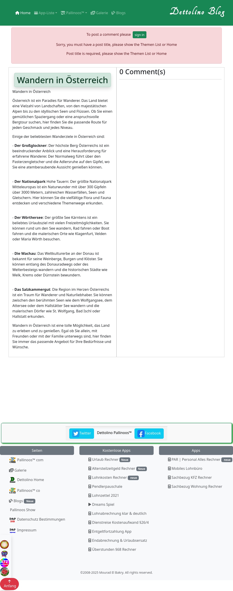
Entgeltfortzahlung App (109, 531)
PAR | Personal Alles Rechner (200, 459)
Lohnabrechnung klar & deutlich (117, 513)
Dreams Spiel (101, 504)
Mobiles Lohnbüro (185, 468)
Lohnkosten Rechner (113, 477)
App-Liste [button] (44, 12)
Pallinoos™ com (26, 460)
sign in (139, 35)
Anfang (9, 584)
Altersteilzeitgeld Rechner (117, 468)
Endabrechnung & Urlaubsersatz (117, 540)
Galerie (99, 12)
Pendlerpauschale (105, 486)
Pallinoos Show (22, 509)
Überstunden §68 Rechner (112, 549)
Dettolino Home (26, 480)
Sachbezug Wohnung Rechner (195, 486)
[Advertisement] (115, 390)
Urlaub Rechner (109, 459)
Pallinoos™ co (24, 491)
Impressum (22, 530)
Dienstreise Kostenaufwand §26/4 (118, 522)
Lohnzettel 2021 (103, 495)
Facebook (149, 433)
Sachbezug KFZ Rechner (190, 477)
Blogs (118, 12)
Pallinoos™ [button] (72, 12)
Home (23, 12)
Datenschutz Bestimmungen (37, 519)
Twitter (81, 433)
